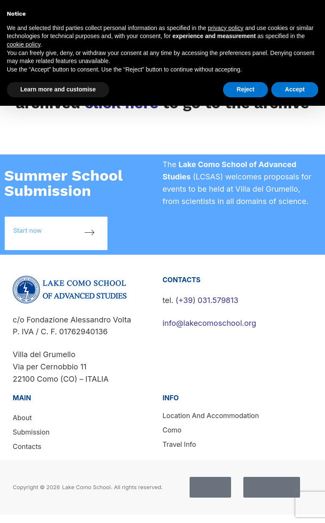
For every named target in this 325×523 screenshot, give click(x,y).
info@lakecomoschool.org (209, 323)
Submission (31, 432)
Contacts (27, 446)
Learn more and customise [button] (58, 89)
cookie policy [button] (23, 44)
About (22, 417)
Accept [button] (295, 89)
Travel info (179, 444)
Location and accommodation (210, 415)
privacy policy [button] (225, 28)
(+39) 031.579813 (207, 300)
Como (172, 430)
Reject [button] (245, 89)
